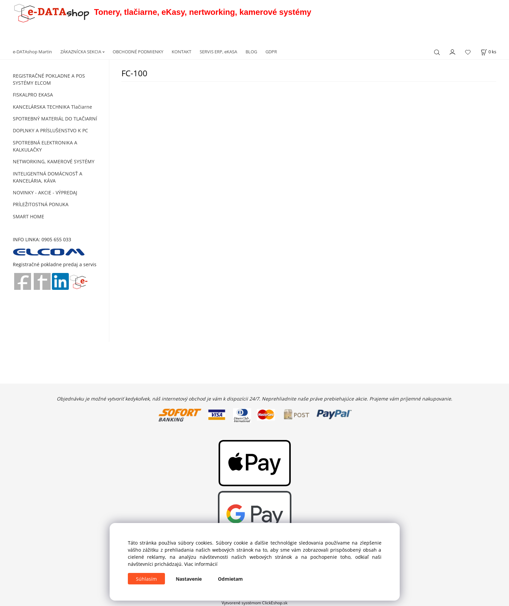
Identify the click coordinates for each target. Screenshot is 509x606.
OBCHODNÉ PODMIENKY (138, 52)
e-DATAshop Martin (32, 52)
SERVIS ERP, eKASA (218, 52)
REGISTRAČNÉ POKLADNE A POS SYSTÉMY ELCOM (49, 79)
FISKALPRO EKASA (33, 94)
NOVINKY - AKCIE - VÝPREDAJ (45, 192)
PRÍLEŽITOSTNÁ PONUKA (40, 204)
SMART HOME (28, 216)
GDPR (271, 52)
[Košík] (488, 52)
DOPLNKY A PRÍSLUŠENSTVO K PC (50, 130)
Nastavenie (189, 579)
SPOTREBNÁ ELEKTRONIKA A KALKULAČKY (45, 146)
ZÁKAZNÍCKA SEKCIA (80, 52)
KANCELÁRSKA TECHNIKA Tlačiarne (52, 107)
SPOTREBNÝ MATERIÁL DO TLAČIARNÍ (55, 118)
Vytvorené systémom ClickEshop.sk (254, 602)
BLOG (251, 52)
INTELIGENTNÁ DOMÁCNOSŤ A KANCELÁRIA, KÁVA (47, 177)
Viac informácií (201, 564)
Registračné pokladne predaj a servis (54, 264)
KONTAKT (181, 52)
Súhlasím (146, 579)
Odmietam (230, 579)
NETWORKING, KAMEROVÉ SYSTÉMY (53, 161)
